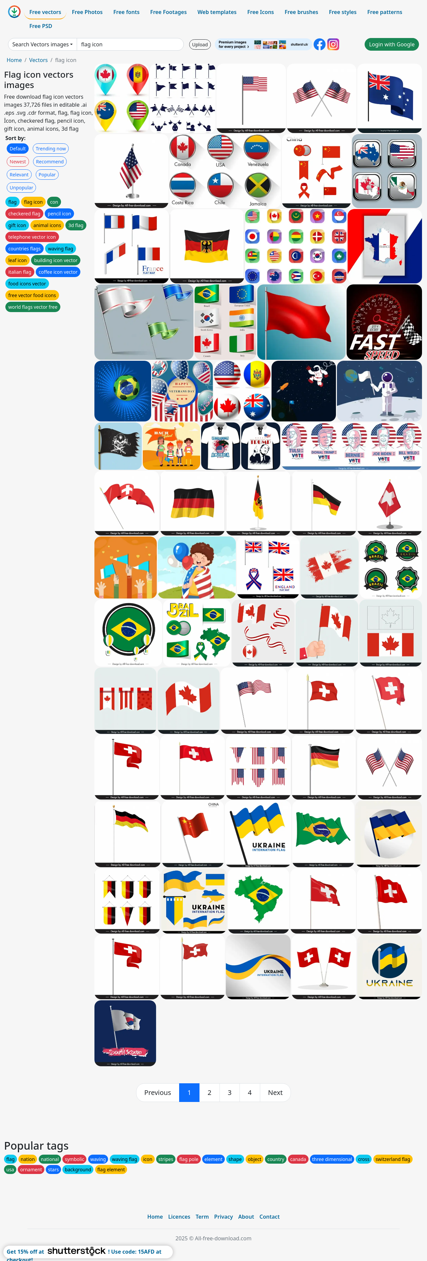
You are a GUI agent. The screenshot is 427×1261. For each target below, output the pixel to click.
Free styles (343, 12)
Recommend (50, 161)
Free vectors (45, 12)
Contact (270, 1216)
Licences (179, 1216)
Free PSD (40, 26)
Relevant (19, 174)
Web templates (217, 12)
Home (14, 60)
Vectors (38, 60)
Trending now (51, 148)
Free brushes (301, 12)
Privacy (223, 1216)
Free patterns (384, 12)
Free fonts (126, 12)
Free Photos (87, 12)
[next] (275, 1092)
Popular (47, 174)
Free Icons (260, 12)
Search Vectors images (40, 44)
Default (18, 148)
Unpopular (21, 187)
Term (202, 1216)
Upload (200, 44)
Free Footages (168, 12)
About (246, 1216)
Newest (18, 161)
